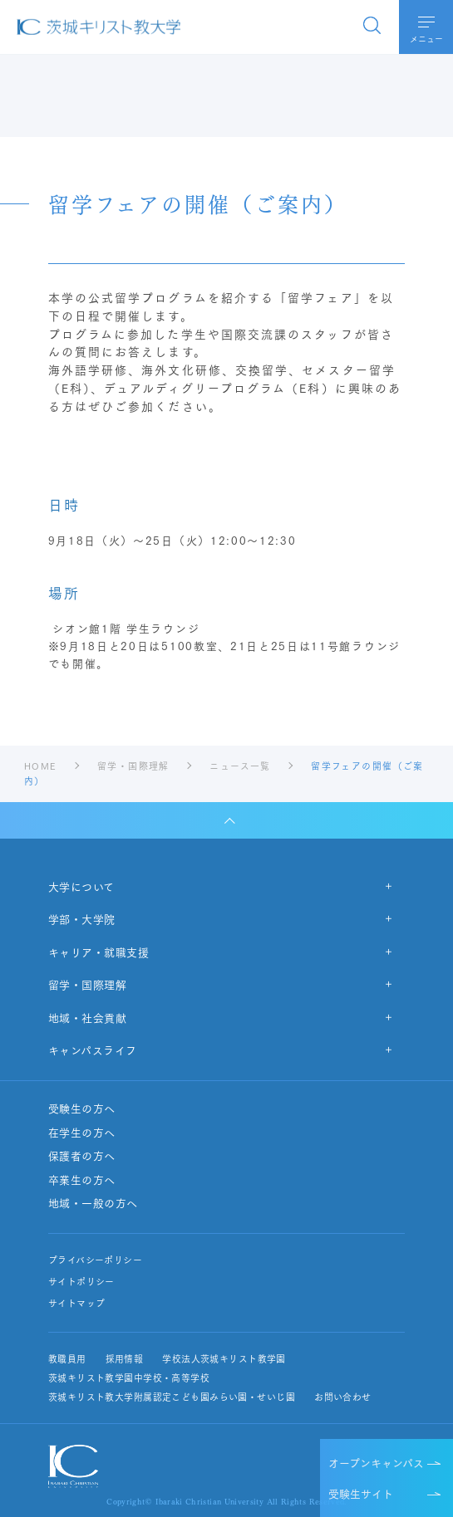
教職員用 (67, 1358)
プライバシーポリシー (95, 1260)
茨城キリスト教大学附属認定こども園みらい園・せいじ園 (171, 1397)
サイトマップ (77, 1303)
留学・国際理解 (87, 984)
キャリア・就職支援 (99, 951)
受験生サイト (360, 1493)
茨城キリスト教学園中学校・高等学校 (128, 1378)
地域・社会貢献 (87, 1017)
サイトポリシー (81, 1281)
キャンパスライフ (92, 1049)
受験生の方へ (82, 1108)
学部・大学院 (82, 918)
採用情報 (125, 1358)
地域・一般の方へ (93, 1203)
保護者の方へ (82, 1155)
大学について (81, 886)
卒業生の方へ (82, 1180)
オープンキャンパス (376, 1462)
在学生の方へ (82, 1132)
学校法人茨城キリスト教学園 (224, 1358)
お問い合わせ (343, 1397)
